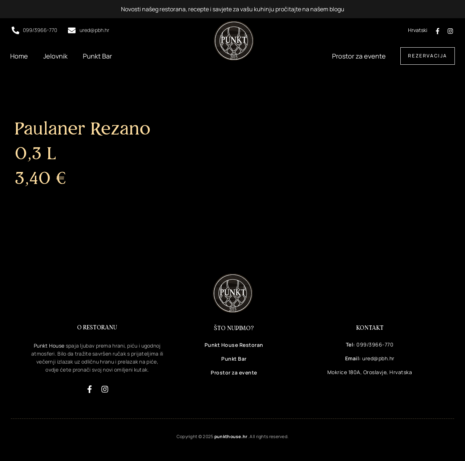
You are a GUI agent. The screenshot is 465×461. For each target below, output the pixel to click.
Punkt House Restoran (234, 344)
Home (19, 56)
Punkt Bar (97, 56)
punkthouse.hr (231, 436)
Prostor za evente (359, 56)
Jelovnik (55, 56)
